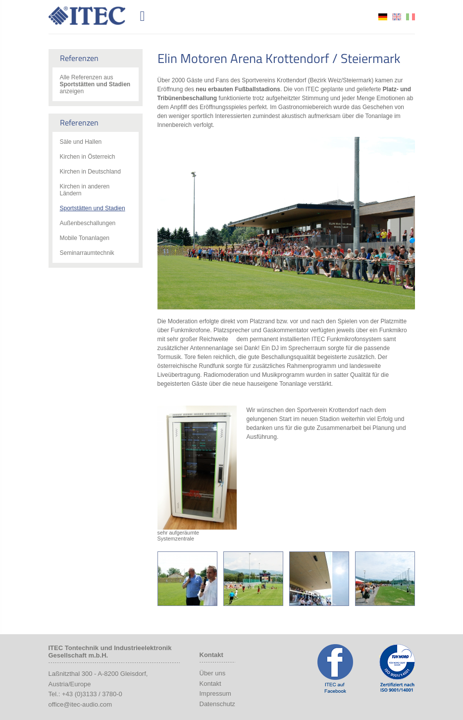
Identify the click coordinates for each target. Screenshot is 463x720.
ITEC (93, 15)
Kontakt (210, 683)
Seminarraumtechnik (87, 252)
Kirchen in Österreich (87, 156)
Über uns (213, 673)
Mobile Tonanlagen (85, 238)
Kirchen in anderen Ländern (85, 190)
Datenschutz (217, 704)
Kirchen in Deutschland (90, 171)
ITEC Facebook (335, 668)
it (410, 16)
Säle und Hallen (81, 141)
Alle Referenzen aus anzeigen (95, 84)
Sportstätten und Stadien (92, 208)
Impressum (215, 693)
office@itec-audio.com (80, 704)
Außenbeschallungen (88, 223)
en (396, 16)
